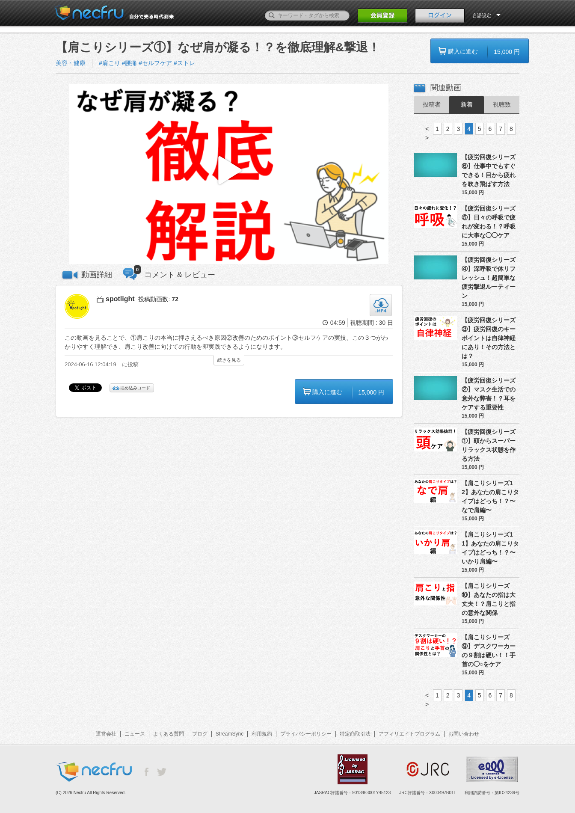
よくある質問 (168, 734)
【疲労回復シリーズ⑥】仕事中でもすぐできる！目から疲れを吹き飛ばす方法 (489, 170)
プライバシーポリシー (306, 734)
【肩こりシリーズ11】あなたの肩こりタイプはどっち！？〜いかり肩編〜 (490, 548)
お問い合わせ (463, 734)
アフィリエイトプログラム (409, 734)
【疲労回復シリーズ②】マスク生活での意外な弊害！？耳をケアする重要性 (489, 394)
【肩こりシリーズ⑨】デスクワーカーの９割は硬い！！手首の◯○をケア (489, 651)
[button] (228, 174)
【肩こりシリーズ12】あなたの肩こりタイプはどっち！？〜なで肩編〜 (490, 496)
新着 (467, 104)
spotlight (120, 299)
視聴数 (502, 104)
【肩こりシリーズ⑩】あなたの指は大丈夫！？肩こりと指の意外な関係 (489, 599)
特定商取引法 (355, 734)
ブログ (199, 734)
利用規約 (262, 734)
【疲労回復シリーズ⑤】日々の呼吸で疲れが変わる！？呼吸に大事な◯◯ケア (489, 222)
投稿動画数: (158, 299)
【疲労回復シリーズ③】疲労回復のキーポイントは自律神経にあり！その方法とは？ (489, 338)
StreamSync (229, 734)
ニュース (134, 734)
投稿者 (432, 104)
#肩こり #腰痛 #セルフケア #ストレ (147, 62)
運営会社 (106, 734)
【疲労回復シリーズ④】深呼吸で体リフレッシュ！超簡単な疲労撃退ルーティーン (489, 277)
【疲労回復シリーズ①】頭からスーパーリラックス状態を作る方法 (489, 445)
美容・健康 (71, 62)
